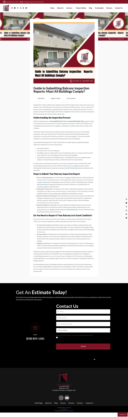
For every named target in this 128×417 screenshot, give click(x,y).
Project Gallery (81, 8)
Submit (83, 346)
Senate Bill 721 (55, 121)
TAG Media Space (69, 410)
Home (52, 8)
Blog (90, 8)
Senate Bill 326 (73, 121)
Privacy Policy (64, 409)
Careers (63, 403)
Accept (59, 337)
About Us (60, 8)
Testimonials (99, 8)
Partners (109, 8)
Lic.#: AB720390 (64, 386)
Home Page (39, 403)
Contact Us (119, 8)
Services (69, 8)
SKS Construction (73, 168)
